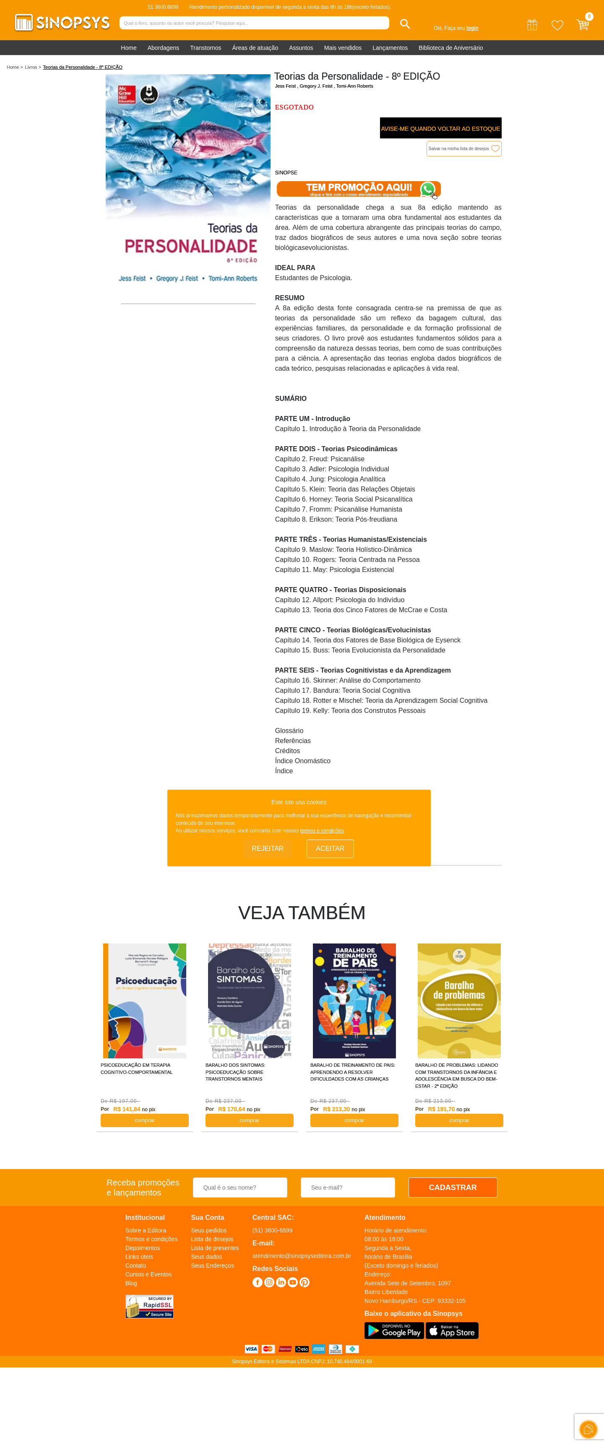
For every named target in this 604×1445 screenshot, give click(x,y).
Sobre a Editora (145, 1230)
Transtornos (205, 47)
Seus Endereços (212, 1265)
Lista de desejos (212, 1239)
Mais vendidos (343, 47)
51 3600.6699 (163, 7)
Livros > (33, 67)
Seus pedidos (208, 1230)
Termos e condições (151, 1239)
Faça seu (461, 28)
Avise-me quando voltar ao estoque (440, 128)
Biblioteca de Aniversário (451, 47)
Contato (135, 1265)
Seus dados (206, 1256)
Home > (15, 67)
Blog (131, 1283)
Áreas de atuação (255, 47)
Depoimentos (142, 1248)
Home (128, 47)
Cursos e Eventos (148, 1274)
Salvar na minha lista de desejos (459, 148)
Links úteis (139, 1256)
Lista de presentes (215, 1248)
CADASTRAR (453, 1187)
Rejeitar (268, 848)
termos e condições (322, 831)
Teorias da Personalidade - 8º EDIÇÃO (82, 67)
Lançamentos (390, 47)
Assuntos (301, 47)
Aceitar (330, 848)
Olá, (438, 28)
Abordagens (164, 47)
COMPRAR (145, 1120)
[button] (405, 24)
